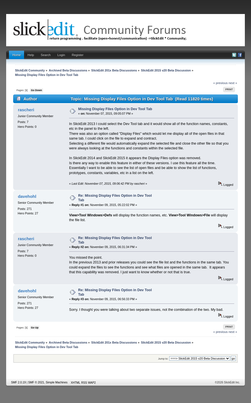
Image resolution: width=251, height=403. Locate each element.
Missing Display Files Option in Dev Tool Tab (115, 109)
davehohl (27, 196)
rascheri (26, 109)
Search (46, 55)
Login (61, 55)
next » (233, 83)
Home (16, 55)
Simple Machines (56, 382)
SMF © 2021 (36, 382)
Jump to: (163, 358)
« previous (220, 83)
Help (30, 55)
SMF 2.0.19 (18, 382)
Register (77, 55)
